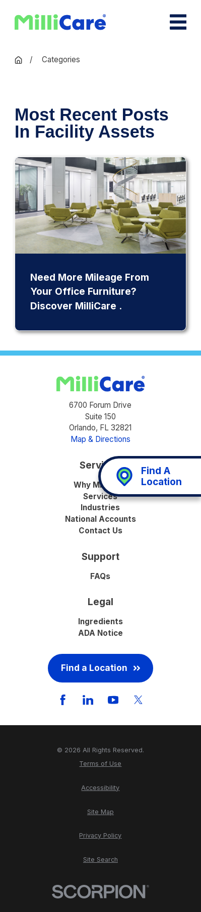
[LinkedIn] (88, 700)
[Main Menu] (178, 22)
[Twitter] (138, 700)
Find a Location (101, 667)
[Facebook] (62, 700)
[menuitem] (100, 763)
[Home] (60, 22)
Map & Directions (100, 439)
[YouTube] (113, 700)
